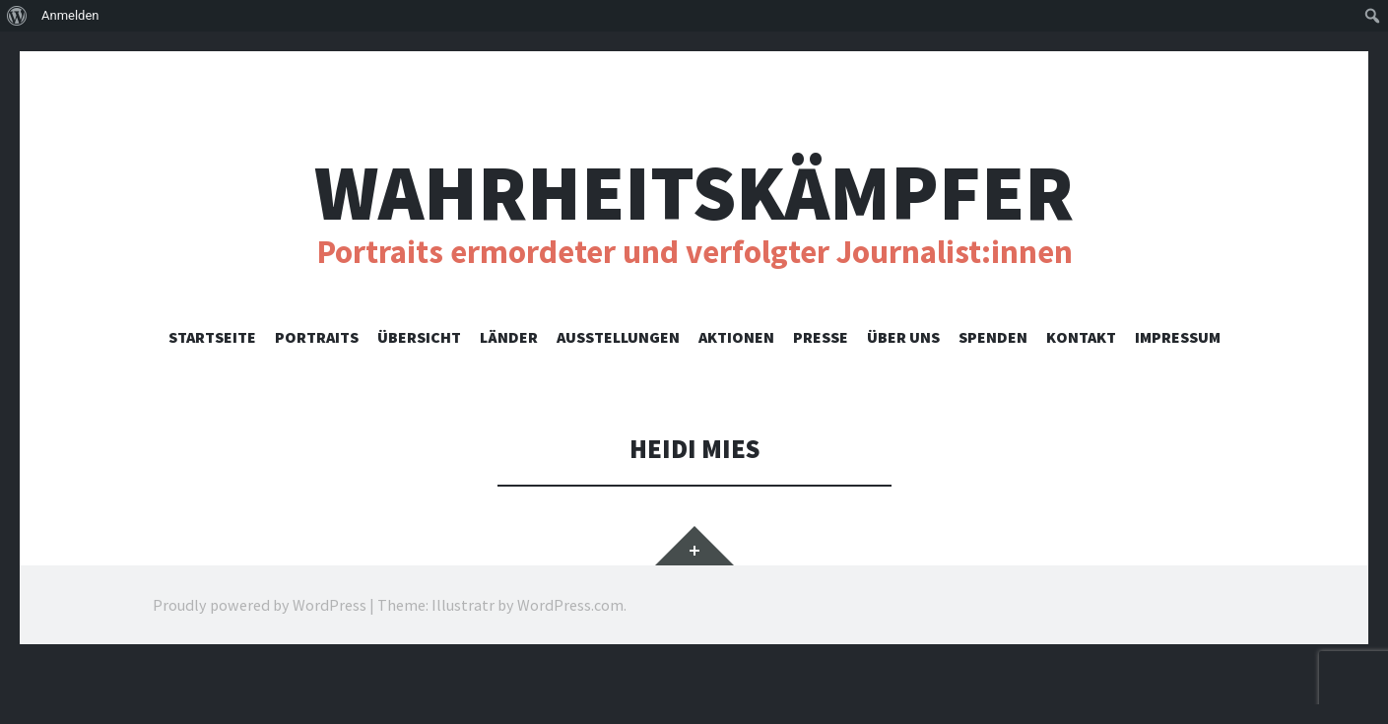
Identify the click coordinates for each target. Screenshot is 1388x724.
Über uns (903, 337)
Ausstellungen (618, 337)
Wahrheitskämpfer (694, 192)
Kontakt (1081, 337)
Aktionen (736, 337)
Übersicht (419, 337)
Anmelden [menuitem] (70, 15)
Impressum (1178, 337)
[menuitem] (17, 16)
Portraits (317, 337)
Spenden (992, 337)
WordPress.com (570, 605)
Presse (820, 337)
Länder (509, 337)
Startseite (212, 337)
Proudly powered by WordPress (259, 605)
